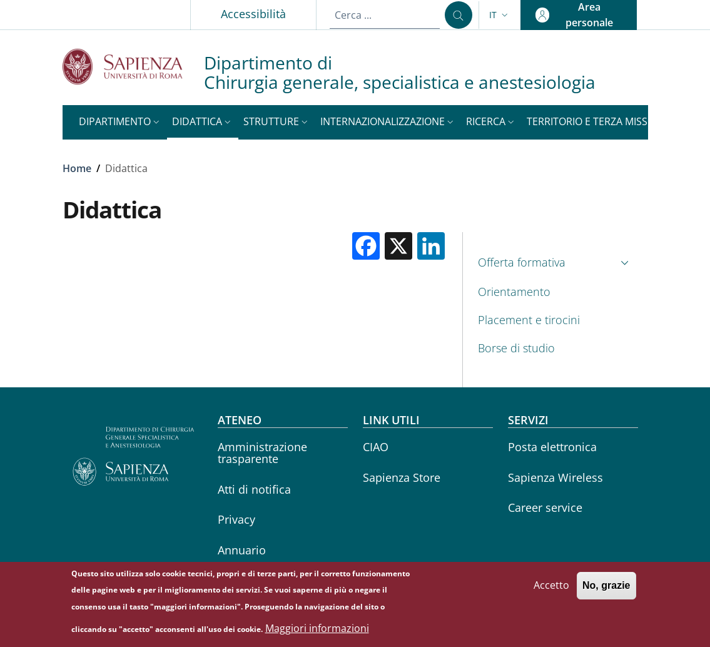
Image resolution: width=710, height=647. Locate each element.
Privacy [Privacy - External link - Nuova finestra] (236, 519)
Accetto (551, 591)
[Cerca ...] (458, 15)
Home (77, 168)
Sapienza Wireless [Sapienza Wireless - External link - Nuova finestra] (555, 477)
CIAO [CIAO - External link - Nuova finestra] (375, 446)
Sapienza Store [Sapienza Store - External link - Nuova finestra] (401, 477)
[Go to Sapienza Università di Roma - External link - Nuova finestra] (133, 67)
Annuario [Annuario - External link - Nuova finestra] (242, 550)
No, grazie (606, 591)
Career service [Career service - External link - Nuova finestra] (545, 507)
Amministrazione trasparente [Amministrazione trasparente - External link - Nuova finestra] (262, 452)
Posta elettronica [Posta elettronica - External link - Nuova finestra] (552, 446)
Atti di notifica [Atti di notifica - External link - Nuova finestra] (254, 489)
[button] (499, 15)
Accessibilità (253, 13)
